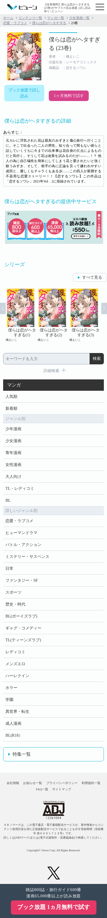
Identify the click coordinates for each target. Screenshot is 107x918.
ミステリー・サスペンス (27, 556)
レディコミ (15, 652)
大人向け (13, 476)
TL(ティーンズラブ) (23, 640)
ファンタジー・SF (21, 580)
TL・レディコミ (19, 488)
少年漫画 (13, 429)
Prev (3, 308)
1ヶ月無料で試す (69, 96)
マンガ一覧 (55, 18)
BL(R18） (14, 735)
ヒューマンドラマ (21, 533)
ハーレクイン (17, 676)
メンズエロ (15, 664)
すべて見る (92, 277)
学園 (9, 700)
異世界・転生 (17, 711)
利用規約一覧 (91, 783)
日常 (9, 568)
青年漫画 (13, 453)
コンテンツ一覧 (30, 18)
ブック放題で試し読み (24, 93)
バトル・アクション (23, 545)
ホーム (8, 18)
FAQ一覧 (42, 789)
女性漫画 (13, 465)
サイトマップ (61, 789)
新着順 (11, 408)
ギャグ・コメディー (23, 628)
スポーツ (13, 592)
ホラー (11, 688)
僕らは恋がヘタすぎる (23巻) (74, 43)
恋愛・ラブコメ (15, 23)
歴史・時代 (15, 604)
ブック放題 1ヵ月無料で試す (53, 907)
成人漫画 (13, 723)
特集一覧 (22, 754)
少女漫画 (13, 441)
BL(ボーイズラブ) (21, 616)
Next (104, 308)
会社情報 (13, 783)
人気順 (11, 396)
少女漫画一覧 (79, 18)
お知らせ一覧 (32, 783)
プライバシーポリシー (62, 783)
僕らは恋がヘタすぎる (49, 23)
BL (8, 500)
